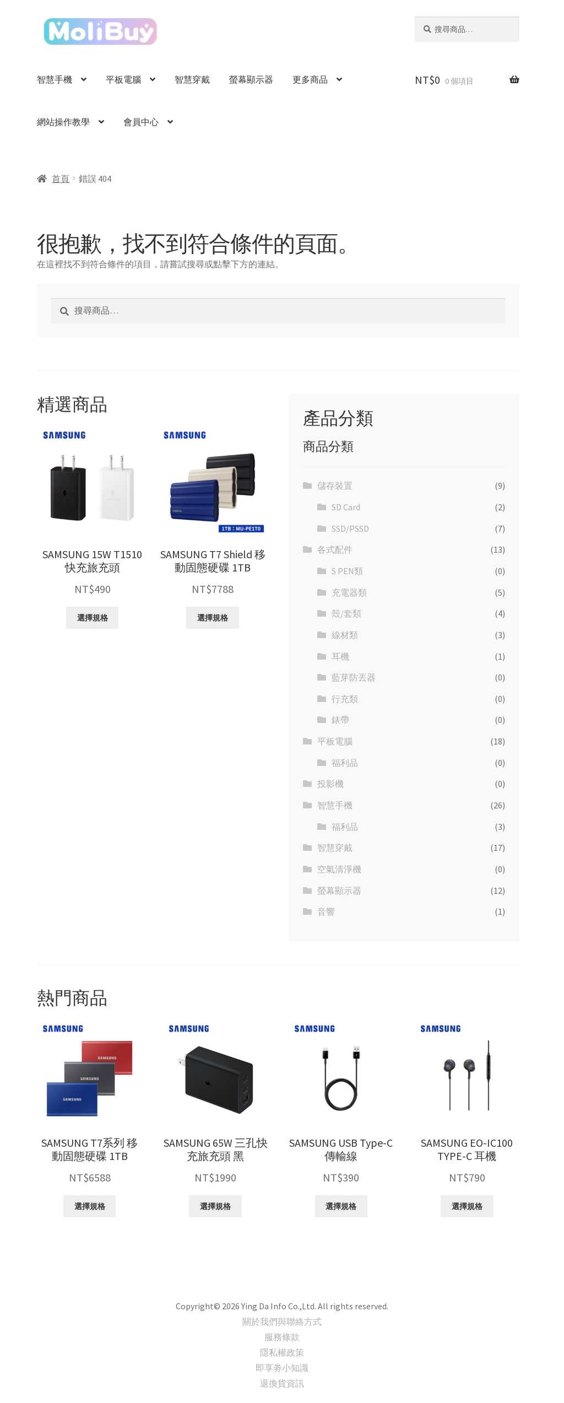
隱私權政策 (282, 1352)
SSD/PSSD (350, 528)
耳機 (340, 656)
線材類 (345, 634)
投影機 (330, 783)
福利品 (345, 762)
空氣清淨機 (339, 869)
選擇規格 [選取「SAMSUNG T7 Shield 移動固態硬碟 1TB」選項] (212, 618)
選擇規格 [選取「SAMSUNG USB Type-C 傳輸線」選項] (341, 1206)
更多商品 (310, 79)
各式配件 (334, 549)
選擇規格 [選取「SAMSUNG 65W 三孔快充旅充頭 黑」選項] (215, 1206)
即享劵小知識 (282, 1367)
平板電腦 (123, 79)
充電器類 (349, 592)
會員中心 (141, 121)
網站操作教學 (63, 121)
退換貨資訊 (282, 1383)
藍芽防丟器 (354, 677)
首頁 (60, 178)
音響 (326, 911)
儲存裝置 (334, 485)
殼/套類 (346, 613)
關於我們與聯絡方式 (282, 1321)
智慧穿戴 (192, 79)
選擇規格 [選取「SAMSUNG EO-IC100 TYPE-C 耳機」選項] (467, 1206)
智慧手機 (54, 79)
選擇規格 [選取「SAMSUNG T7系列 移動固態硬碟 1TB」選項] (89, 1206)
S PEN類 (347, 570)
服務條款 (282, 1336)
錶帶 (340, 719)
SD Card (346, 506)
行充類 (345, 698)
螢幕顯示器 (251, 79)
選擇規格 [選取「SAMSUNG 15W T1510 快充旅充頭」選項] (92, 618)
